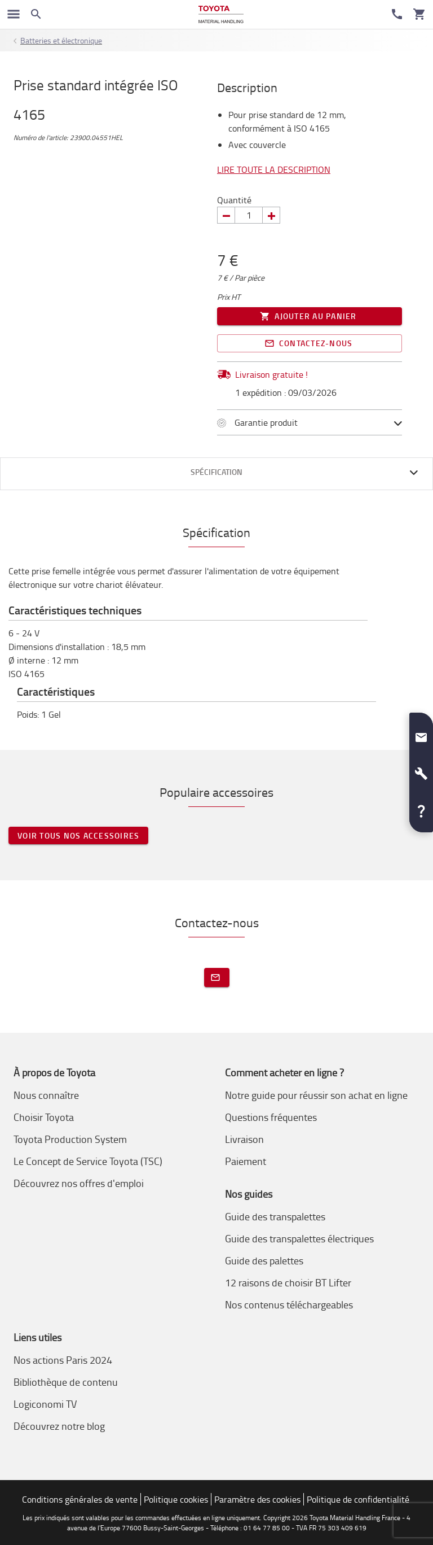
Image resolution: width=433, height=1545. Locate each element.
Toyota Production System (70, 1139)
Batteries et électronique (61, 40)
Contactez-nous (309, 343)
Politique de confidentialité (358, 1499)
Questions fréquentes (271, 1117)
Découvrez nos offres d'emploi (79, 1183)
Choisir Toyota (44, 1117)
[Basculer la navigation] (13, 14)
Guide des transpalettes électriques (299, 1238)
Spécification (216, 471)
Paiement (245, 1161)
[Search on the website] (36, 14)
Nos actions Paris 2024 (63, 1360)
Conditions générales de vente (80, 1499)
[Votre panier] (419, 14)
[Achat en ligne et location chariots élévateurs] (221, 14)
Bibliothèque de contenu (66, 1382)
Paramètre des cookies (257, 1499)
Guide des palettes (264, 1260)
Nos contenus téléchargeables (289, 1304)
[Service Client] (397, 14)
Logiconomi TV (45, 1404)
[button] (421, 733)
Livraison (244, 1139)
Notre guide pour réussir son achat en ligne (316, 1095)
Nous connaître (46, 1095)
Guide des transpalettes (275, 1216)
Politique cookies (176, 1499)
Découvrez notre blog (59, 1426)
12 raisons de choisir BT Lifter (288, 1282)
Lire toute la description (273, 169)
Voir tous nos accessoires (78, 835)
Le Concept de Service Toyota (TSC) (88, 1161)
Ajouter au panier (309, 316)
